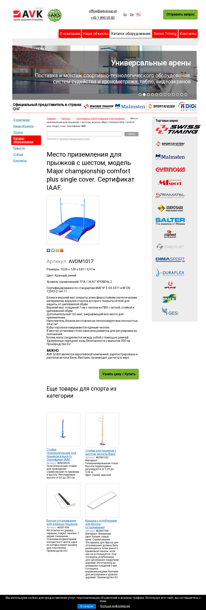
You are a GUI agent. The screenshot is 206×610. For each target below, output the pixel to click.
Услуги (18, 132)
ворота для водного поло (75, 139)
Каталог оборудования (130, 33)
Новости (19, 148)
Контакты (188, 33)
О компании (70, 33)
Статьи (18, 154)
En (125, 14)
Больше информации (115, 606)
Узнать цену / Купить (118, 374)
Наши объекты (95, 33)
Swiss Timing (165, 33)
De (132, 14)
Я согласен (86, 606)
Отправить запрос (180, 14)
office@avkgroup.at (103, 11)
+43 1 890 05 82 (103, 18)
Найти (131, 134)
